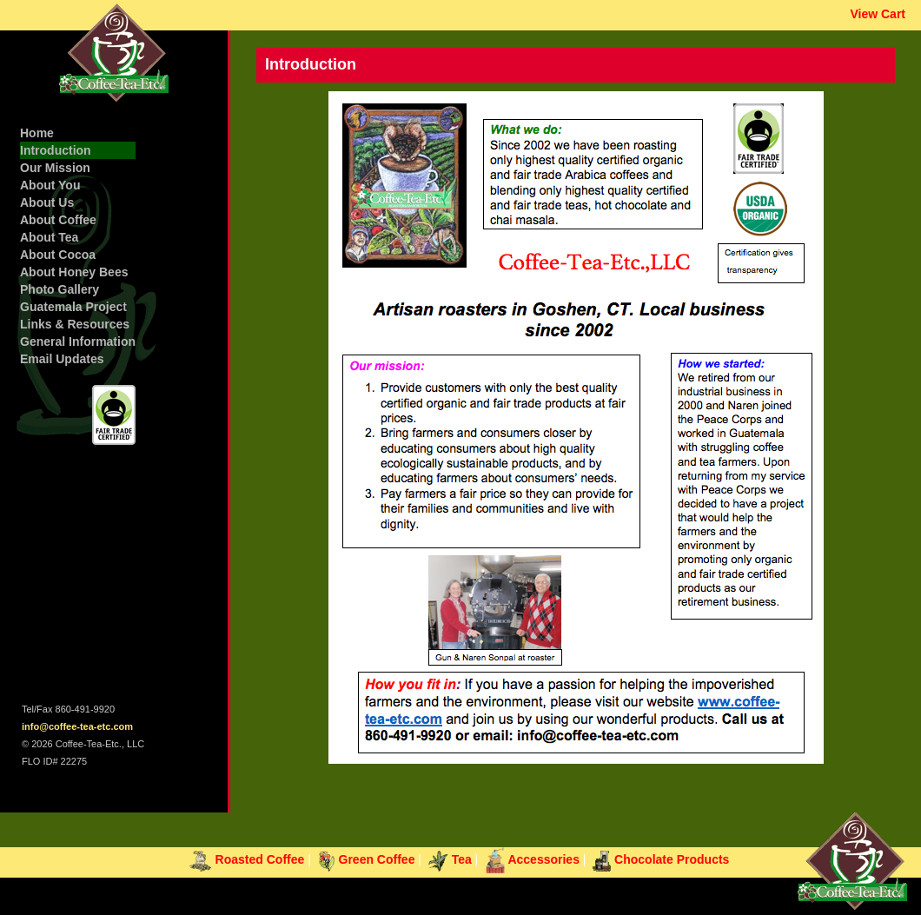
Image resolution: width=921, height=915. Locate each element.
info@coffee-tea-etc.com (77, 726)
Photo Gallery (59, 289)
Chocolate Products (661, 859)
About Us (47, 202)
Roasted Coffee (247, 859)
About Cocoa (58, 255)
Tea (450, 859)
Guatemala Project (73, 307)
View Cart (877, 14)
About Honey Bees (74, 272)
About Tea (49, 237)
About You (50, 185)
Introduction (55, 150)
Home (37, 133)
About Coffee (58, 220)
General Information (78, 341)
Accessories (532, 859)
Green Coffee (366, 859)
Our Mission (55, 168)
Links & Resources (74, 324)
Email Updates (61, 359)
